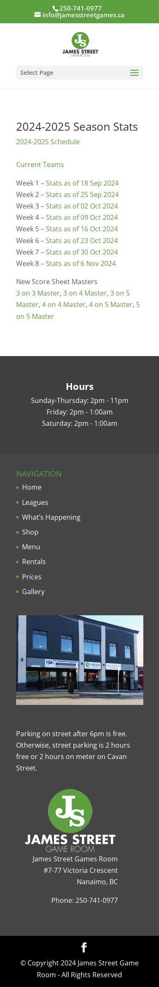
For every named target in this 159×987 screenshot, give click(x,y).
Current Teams (40, 164)
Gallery (33, 591)
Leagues (35, 502)
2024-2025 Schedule (48, 141)
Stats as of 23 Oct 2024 (82, 240)
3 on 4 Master (85, 293)
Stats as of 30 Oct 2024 (82, 252)
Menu (31, 546)
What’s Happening (51, 517)
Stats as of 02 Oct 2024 (82, 206)
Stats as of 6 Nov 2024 (81, 263)
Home (32, 487)
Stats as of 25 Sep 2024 (82, 194)
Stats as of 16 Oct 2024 (82, 228)
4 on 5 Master (111, 304)
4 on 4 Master (64, 304)
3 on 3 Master (38, 293)
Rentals (34, 561)
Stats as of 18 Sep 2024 (82, 183)
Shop (30, 532)
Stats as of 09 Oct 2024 (82, 217)
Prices (32, 576)
